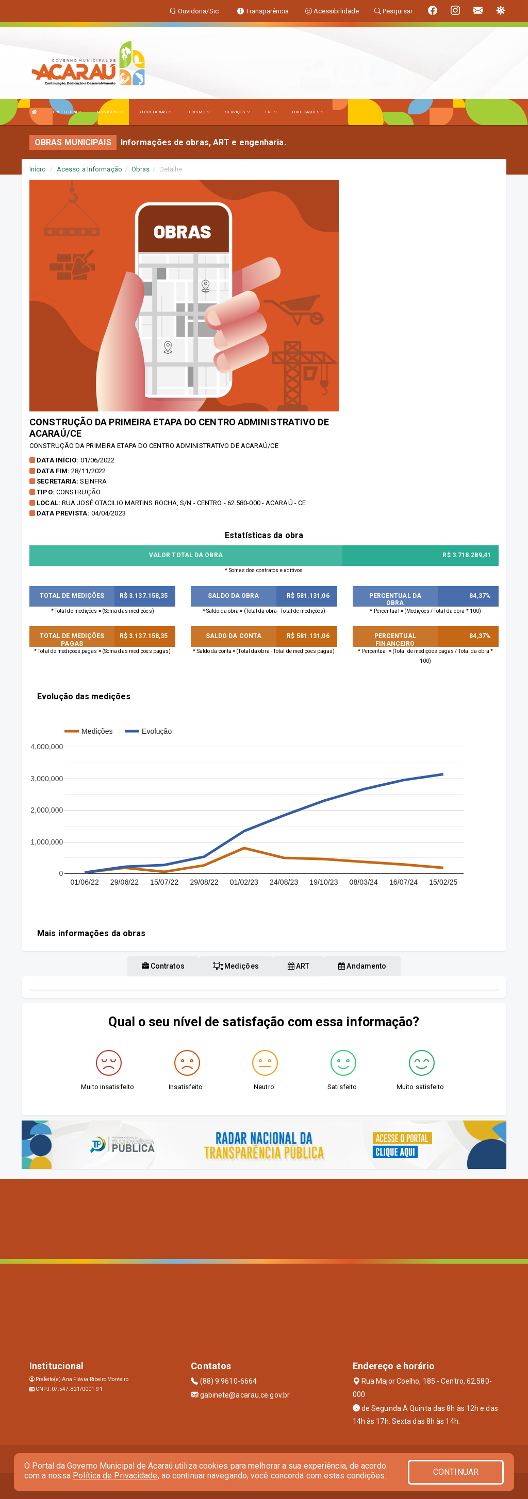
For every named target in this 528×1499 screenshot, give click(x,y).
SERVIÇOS (237, 112)
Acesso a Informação (89, 169)
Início (37, 169)
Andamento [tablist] (362, 966)
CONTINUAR (455, 1472)
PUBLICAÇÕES (307, 112)
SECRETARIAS (154, 112)
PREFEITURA (67, 112)
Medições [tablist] (236, 966)
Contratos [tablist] (163, 966)
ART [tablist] (299, 966)
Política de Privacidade (115, 1475)
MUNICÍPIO (109, 112)
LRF (271, 112)
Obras (140, 169)
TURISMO (198, 112)
